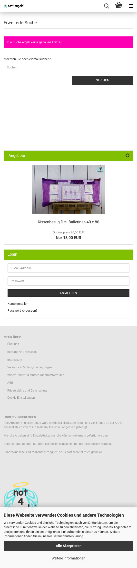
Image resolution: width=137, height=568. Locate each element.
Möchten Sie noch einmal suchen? (27, 59)
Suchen (102, 80)
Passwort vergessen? (22, 310)
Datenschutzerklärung (68, 536)
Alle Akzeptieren (68, 546)
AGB (10, 382)
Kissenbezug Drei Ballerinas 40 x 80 (68, 222)
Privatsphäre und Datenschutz (27, 390)
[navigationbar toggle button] (131, 6)
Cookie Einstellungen (21, 397)
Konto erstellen (18, 304)
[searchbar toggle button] (106, 6)
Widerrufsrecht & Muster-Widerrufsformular (35, 375)
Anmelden (68, 293)
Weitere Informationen (68, 558)
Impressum (14, 359)
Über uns (13, 344)
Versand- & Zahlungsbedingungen (29, 367)
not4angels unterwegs (22, 352)
